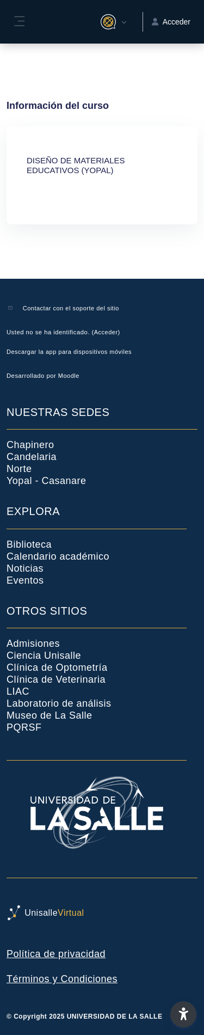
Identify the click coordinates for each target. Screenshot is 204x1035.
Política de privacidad (56, 953)
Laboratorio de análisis (59, 703)
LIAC (18, 691)
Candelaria (32, 456)
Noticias (25, 568)
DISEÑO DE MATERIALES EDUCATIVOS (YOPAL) (76, 165)
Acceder (106, 332)
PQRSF (24, 727)
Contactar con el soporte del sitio (71, 308)
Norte (19, 468)
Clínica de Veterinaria (56, 679)
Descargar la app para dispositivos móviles (69, 351)
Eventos (25, 580)
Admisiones (33, 643)
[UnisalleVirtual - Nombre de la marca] (102, 913)
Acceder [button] (171, 22)
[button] (111, 22)
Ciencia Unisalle (44, 655)
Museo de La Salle (49, 715)
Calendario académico (58, 556)
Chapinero (30, 444)
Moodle (68, 375)
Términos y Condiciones (62, 978)
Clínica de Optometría (57, 667)
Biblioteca (29, 544)
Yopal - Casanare (46, 480)
